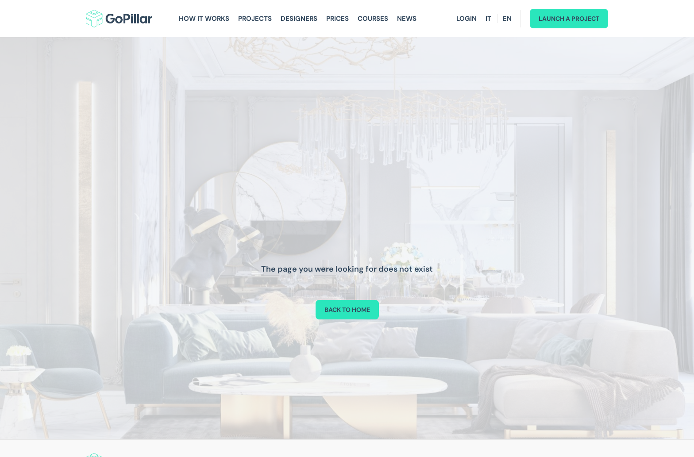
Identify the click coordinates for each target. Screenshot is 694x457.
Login (466, 18)
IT (488, 18)
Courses (373, 18)
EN (507, 18)
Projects (255, 18)
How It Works (204, 18)
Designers (299, 18)
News (406, 18)
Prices (337, 18)
